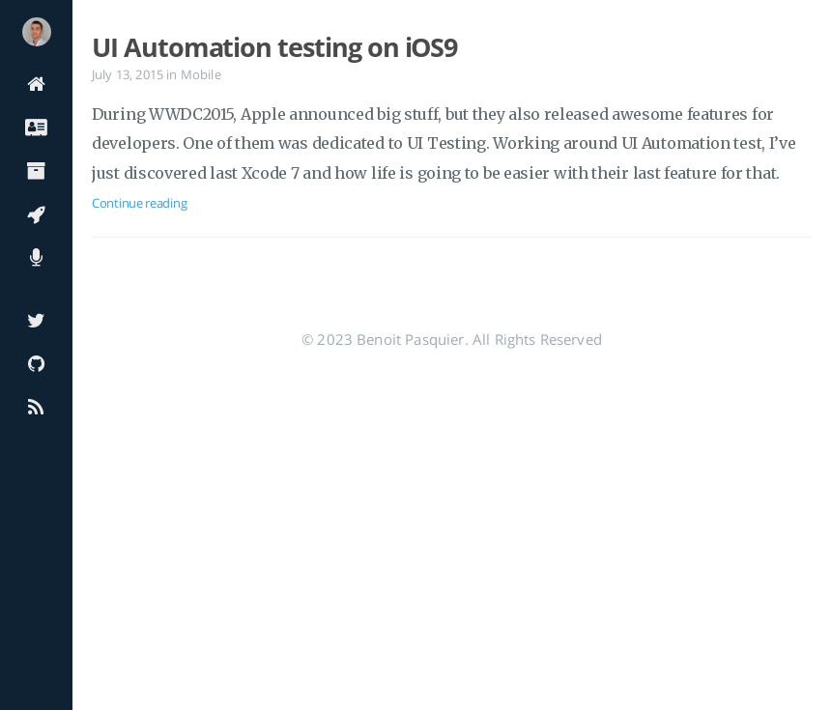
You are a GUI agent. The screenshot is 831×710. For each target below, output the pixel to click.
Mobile (201, 74)
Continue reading (139, 203)
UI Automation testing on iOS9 (274, 47)
